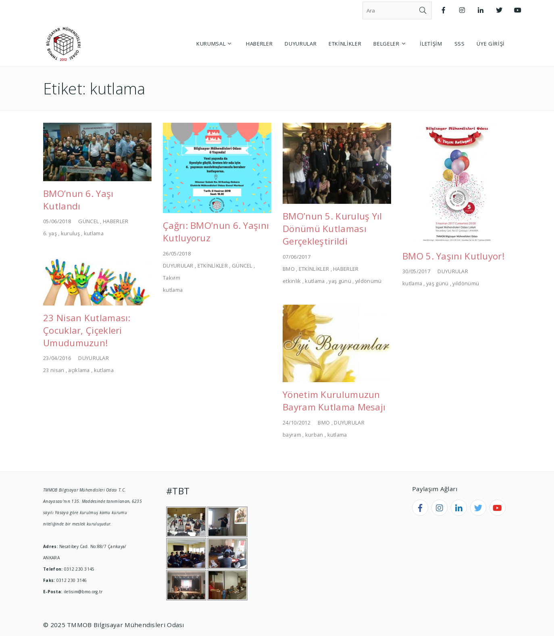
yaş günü (340, 281)
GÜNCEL (88, 221)
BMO (289, 268)
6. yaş (50, 233)
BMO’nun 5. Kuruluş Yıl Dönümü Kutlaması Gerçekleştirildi (332, 228)
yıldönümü (368, 281)
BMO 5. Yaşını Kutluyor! (453, 256)
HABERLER (115, 221)
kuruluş (70, 233)
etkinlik (292, 281)
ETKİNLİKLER (213, 265)
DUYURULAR (178, 265)
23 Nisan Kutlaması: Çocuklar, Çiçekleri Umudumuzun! (87, 330)
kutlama (94, 233)
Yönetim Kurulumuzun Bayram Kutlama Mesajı (334, 400)
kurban (314, 434)
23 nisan (53, 370)
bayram (292, 434)
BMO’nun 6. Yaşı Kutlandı (78, 199)
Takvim (171, 277)
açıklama (79, 370)
